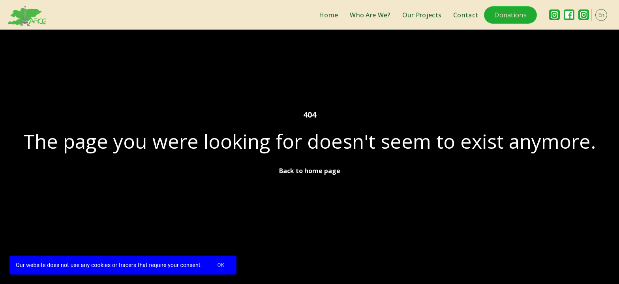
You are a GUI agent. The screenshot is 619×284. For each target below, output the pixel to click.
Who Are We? (370, 15)
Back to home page (309, 170)
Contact (465, 15)
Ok (220, 265)
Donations (510, 15)
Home (328, 15)
